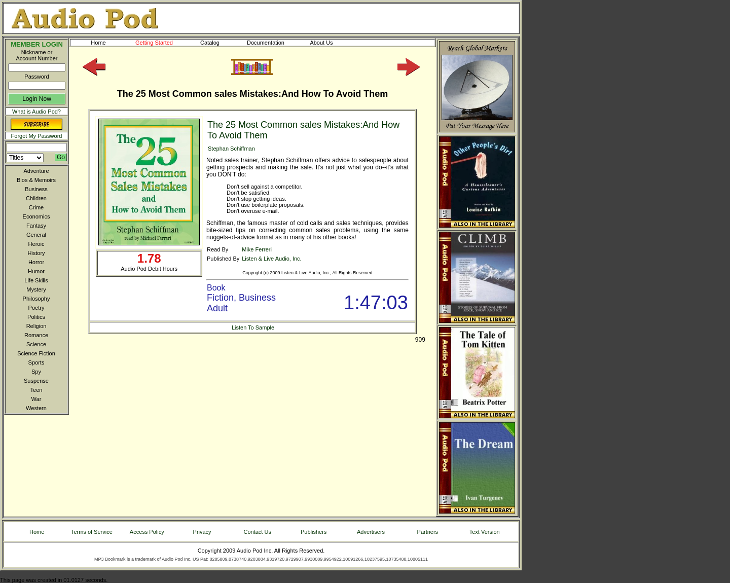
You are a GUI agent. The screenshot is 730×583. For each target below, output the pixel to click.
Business (36, 189)
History (36, 253)
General (36, 235)
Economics (36, 216)
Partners (428, 532)
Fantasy (36, 226)
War (36, 399)
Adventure (36, 171)
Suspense (36, 381)
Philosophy (36, 299)
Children (36, 198)
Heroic (36, 244)
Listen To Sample (253, 327)
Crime (36, 207)
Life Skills (36, 280)
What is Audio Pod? (36, 111)
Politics (36, 317)
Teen (36, 390)
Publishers (313, 532)
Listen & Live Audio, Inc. (271, 259)
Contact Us (257, 532)
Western (36, 408)
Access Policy (147, 532)
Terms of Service (92, 532)
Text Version (484, 532)
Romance (36, 335)
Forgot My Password (36, 136)
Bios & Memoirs (36, 180)
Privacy (202, 532)
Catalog (219, 43)
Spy (36, 372)
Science (36, 344)
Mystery (36, 289)
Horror (36, 262)
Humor (36, 271)
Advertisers (371, 532)
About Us (329, 43)
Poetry (36, 308)
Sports (36, 362)
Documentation (270, 43)
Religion (36, 326)
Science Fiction (36, 353)
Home (98, 43)
